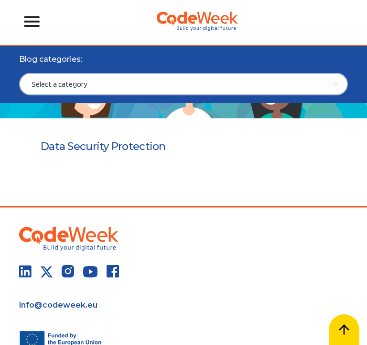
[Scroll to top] (344, 329)
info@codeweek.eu (58, 305)
